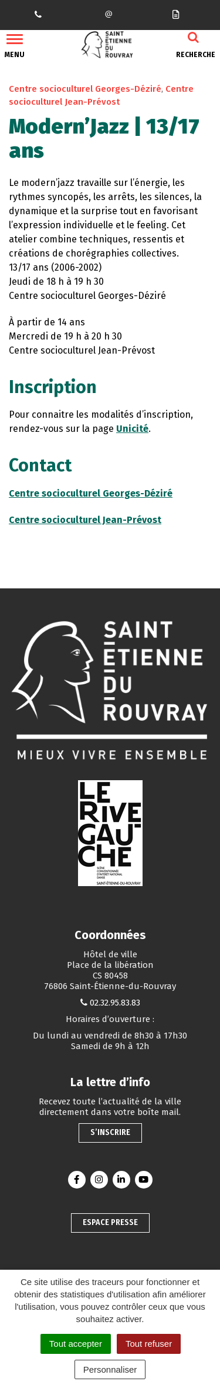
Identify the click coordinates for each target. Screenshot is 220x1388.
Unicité (132, 428)
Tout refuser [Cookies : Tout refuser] (149, 1344)
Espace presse (110, 1222)
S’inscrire (110, 1132)
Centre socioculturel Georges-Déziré (90, 493)
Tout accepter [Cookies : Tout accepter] (75, 1344)
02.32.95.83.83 (115, 1002)
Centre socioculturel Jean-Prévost (85, 519)
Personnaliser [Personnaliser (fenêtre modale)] (110, 1369)
